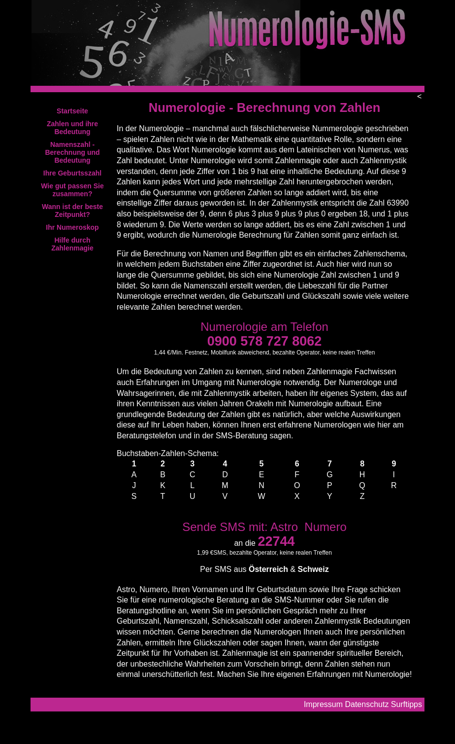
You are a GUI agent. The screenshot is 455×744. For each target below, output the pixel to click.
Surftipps (406, 704)
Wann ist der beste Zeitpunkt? (72, 210)
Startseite (72, 111)
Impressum (323, 704)
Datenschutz (367, 704)
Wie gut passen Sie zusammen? (72, 190)
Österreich (268, 569)
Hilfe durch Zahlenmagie (72, 244)
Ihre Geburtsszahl (72, 173)
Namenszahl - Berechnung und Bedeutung (72, 152)
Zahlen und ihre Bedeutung (72, 128)
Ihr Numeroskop (72, 227)
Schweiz (313, 569)
